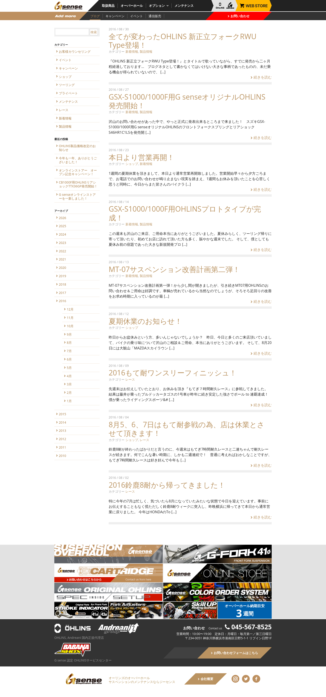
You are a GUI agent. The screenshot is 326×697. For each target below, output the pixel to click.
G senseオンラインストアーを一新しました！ (77, 196)
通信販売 (155, 16)
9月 (69, 334)
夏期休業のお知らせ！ (145, 321)
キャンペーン (115, 16)
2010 (62, 456)
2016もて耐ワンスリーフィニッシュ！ (173, 372)
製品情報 (146, 51)
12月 (70, 309)
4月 (69, 376)
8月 (69, 342)
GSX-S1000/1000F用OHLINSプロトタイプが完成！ (185, 213)
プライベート (68, 93)
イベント (136, 16)
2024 (62, 234)
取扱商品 (108, 5)
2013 (62, 430)
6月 (69, 359)
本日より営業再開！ (141, 157)
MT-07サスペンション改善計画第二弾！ (174, 269)
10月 (70, 326)
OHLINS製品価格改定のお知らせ (77, 148)
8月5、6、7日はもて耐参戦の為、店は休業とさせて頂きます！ (186, 429)
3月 (69, 384)
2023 (62, 243)
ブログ (95, 16)
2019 (62, 276)
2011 (62, 447)
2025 (62, 226)
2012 (62, 439)
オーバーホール (132, 5)
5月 (69, 367)
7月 (69, 351)
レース (130, 379)
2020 (62, 267)
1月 (69, 401)
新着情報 (131, 51)
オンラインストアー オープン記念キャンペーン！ (78, 172)
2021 (62, 259)
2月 (69, 392)
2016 (62, 301)
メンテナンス (184, 5)
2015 (62, 414)
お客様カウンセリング (75, 51)
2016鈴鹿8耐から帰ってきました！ (167, 485)
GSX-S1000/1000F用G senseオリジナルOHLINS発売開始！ (187, 101)
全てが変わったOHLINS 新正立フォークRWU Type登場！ (182, 40)
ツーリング (67, 85)
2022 (62, 251)
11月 (70, 317)
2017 (62, 293)
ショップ (131, 164)
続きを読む (261, 77)
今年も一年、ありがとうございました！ (78, 160)
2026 (62, 218)
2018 (62, 284)
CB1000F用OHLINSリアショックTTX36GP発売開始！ (78, 184)
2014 (62, 422)
